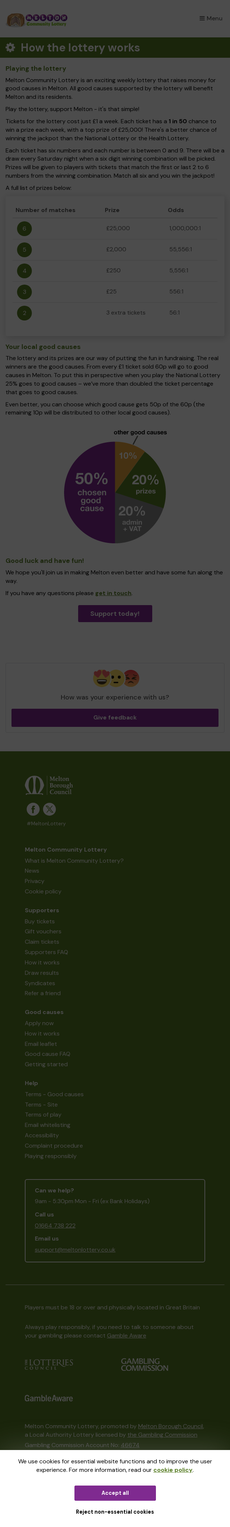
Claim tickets (42, 942)
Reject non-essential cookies (115, 1511)
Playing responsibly (51, 1156)
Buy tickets (40, 921)
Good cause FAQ (47, 1054)
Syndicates (40, 983)
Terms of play (43, 1114)
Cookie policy (43, 891)
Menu (211, 18)
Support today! (115, 613)
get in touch (113, 593)
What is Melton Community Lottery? (74, 861)
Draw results (42, 973)
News (32, 871)
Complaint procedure (54, 1146)
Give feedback (115, 717)
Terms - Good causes (54, 1094)
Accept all (115, 1493)
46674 (130, 1445)
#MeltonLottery (46, 823)
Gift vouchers (43, 931)
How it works (42, 962)
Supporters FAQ (46, 952)
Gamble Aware (126, 1335)
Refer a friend (43, 993)
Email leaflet (41, 1044)
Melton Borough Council (170, 1426)
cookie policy (173, 1470)
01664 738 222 (55, 1225)
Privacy (34, 881)
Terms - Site (41, 1104)
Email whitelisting (47, 1125)
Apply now (39, 1023)
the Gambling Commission (162, 1435)
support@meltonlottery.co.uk (75, 1250)
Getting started (46, 1064)
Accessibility (42, 1135)
